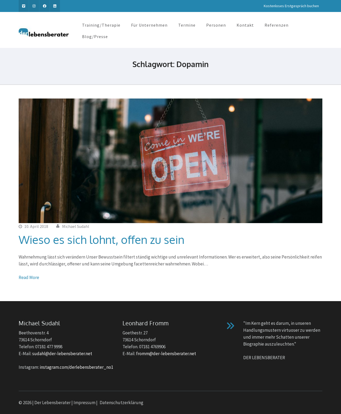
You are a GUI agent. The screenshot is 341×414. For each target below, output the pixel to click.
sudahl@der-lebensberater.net (62, 353)
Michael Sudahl (75, 226)
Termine (187, 25)
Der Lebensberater (52, 402)
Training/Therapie (101, 25)
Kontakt (245, 25)
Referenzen (277, 25)
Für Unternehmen (149, 25)
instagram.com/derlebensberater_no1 (76, 367)
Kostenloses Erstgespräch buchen (291, 5)
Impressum (84, 402)
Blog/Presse (95, 36)
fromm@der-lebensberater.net (166, 353)
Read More (29, 277)
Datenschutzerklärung (121, 402)
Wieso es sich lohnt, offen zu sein (101, 239)
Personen (216, 25)
